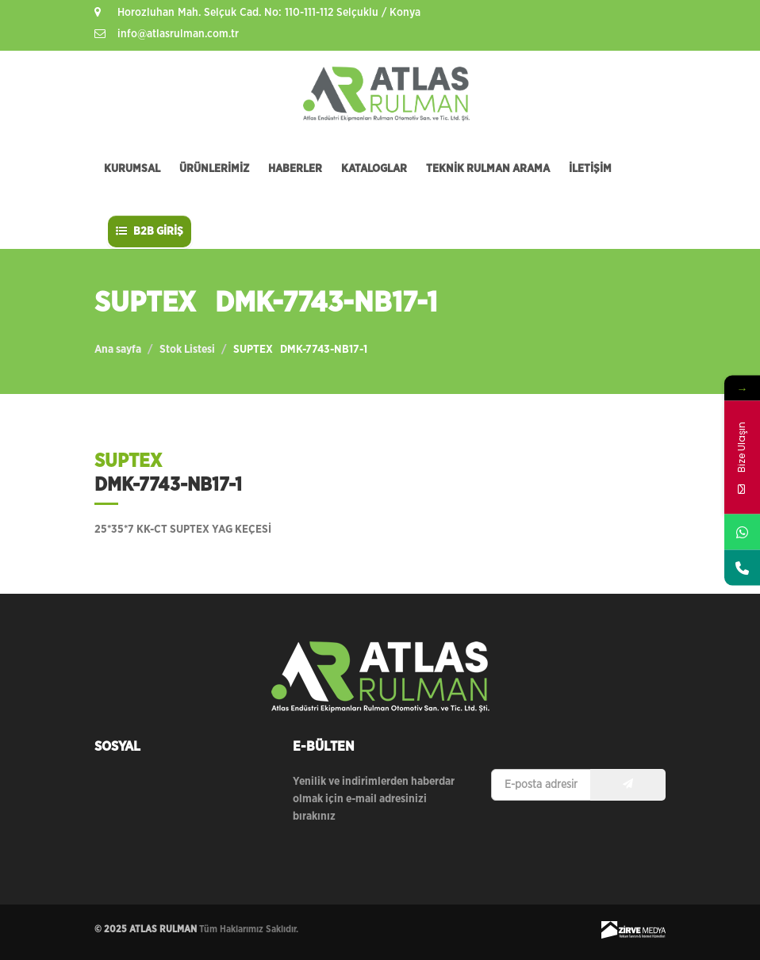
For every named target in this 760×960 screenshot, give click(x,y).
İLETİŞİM (590, 168)
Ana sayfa (117, 349)
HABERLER (295, 168)
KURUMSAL (132, 168)
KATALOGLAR (374, 168)
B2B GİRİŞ (149, 231)
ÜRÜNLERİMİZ (214, 168)
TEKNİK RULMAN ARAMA (488, 168)
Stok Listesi (187, 349)
